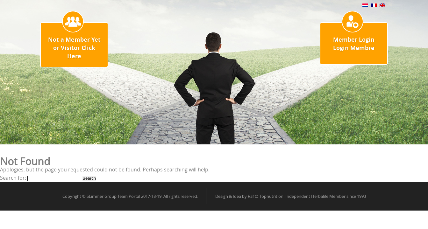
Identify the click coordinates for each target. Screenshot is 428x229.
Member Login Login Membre (353, 44)
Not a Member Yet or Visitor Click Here (74, 48)
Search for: (13, 177)
